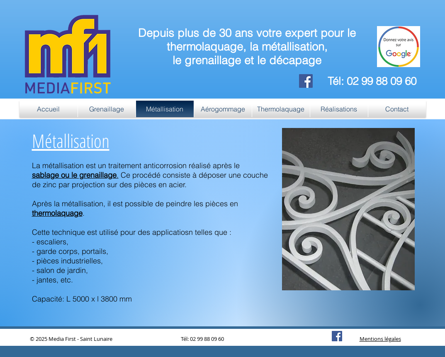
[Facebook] (306, 81)
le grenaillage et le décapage (247, 60)
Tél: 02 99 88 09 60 (372, 81)
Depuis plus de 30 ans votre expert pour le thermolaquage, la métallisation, (247, 39)
